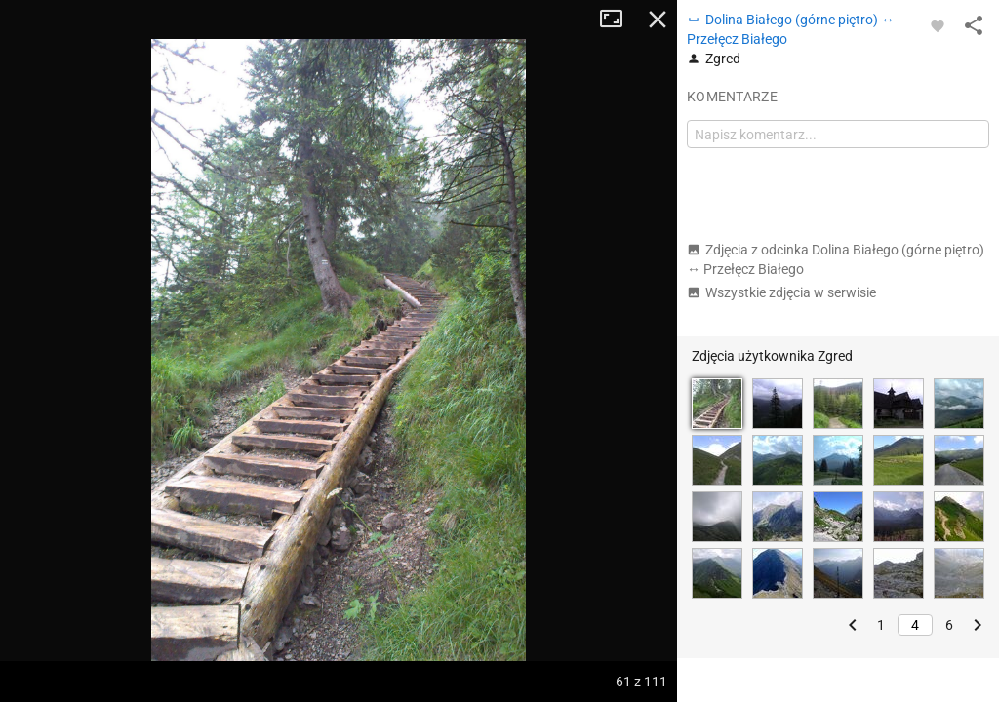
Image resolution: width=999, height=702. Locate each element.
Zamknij (657, 19)
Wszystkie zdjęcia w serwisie (781, 292)
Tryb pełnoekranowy (618, 19)
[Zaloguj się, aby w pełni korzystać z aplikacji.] (937, 25)
